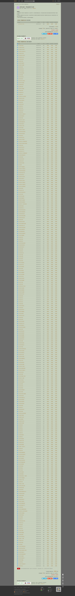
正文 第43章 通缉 (20, 524)
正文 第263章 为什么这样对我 (22, 96)
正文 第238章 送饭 (20, 145)
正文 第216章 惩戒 (20, 188)
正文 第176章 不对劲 (21, 264)
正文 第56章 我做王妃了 (21, 499)
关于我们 (15, 587)
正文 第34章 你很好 (20, 542)
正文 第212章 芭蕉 (20, 194)
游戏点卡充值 (33, 583)
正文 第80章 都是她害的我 (21, 452)
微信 (42, 590)
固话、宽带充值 (38, 583)
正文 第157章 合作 (20, 301)
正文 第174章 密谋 (20, 268)
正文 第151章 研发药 (21, 313)
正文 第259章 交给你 (21, 104)
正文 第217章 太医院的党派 (21, 186)
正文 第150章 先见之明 (21, 315)
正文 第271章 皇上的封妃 (21, 80)
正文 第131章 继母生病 (21, 352)
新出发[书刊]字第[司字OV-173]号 (18, 594)
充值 (51, 28)
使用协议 (29, 587)
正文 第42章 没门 (20, 526)
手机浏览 (49, 591)
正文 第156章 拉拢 (20, 303)
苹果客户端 (50, 590)
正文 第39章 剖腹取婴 (21, 532)
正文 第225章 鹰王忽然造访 (21, 170)
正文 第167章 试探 (20, 282)
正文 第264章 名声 (20, 94)
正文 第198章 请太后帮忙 (21, 221)
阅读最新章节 (34, 8)
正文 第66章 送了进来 (21, 479)
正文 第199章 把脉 (20, 219)
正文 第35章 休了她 (20, 540)
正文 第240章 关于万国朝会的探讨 (22, 141)
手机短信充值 (33, 582)
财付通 (36, 582)
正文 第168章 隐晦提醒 (21, 280)
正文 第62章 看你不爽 (21, 487)
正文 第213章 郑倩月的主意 (21, 192)
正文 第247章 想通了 (21, 127)
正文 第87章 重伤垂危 (21, 438)
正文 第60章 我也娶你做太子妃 (22, 491)
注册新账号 (56, 31)
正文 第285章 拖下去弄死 (21, 55)
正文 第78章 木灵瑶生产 (21, 456)
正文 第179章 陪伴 (20, 258)
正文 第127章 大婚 (20, 360)
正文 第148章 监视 (20, 319)
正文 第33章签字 (20, 544)
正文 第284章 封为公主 (21, 57)
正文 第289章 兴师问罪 (21, 47)
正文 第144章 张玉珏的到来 (21, 327)
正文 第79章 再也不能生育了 (22, 454)
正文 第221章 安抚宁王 (21, 178)
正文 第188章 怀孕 (20, 241)
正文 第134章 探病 (20, 346)
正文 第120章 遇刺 (20, 374)
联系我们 (21, 587)
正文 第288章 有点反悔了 (21, 49)
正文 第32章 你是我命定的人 (22, 546)
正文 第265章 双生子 (21, 92)
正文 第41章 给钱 (20, 528)
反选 (18, 568)
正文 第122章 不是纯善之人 (21, 370)
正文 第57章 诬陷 (20, 497)
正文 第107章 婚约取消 (21, 399)
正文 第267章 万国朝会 (21, 88)
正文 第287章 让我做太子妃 (21, 51)
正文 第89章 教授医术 (21, 434)
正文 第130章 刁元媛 (21, 354)
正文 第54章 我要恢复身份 (21, 503)
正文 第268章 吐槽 (20, 86)
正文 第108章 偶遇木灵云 (21, 397)
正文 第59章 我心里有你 (21, 493)
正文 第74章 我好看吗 (21, 464)
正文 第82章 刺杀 (20, 448)
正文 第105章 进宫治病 (21, 403)
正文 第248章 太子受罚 (21, 125)
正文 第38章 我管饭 (20, 534)
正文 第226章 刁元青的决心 (21, 168)
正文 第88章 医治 (20, 436)
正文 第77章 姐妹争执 (21, 458)
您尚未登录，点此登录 (54, 574)
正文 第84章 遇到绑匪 (21, 444)
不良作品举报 (25, 587)
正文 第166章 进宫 (20, 284)
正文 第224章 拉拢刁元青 (21, 172)
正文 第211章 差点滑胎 (21, 196)
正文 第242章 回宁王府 (21, 137)
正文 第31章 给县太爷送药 (21, 548)
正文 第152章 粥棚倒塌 (21, 311)
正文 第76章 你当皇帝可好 (21, 460)
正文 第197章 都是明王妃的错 (22, 223)
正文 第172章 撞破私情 (21, 272)
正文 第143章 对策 (20, 329)
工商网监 (25, 591)
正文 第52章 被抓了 (20, 507)
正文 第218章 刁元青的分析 (21, 184)
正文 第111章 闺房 (20, 391)
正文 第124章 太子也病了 (21, 366)
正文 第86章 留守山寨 (21, 440)
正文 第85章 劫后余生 (21, 442)
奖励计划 (18, 587)
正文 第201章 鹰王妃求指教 (21, 215)
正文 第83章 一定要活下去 (21, 446)
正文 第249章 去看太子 (21, 123)
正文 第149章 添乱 (20, 317)
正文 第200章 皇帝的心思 (21, 217)
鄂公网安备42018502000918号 (19, 591)
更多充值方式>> (43, 583)
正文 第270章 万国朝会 (21, 82)
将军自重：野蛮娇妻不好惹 (24, 4)
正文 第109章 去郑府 (21, 395)
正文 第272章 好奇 (20, 78)
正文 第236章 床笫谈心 (21, 149)
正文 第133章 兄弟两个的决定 (22, 348)
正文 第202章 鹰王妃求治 (21, 213)
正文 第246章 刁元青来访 (21, 129)
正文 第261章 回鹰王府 (21, 100)
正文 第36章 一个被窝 (21, 538)
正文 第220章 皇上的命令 (21, 180)
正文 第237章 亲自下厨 (21, 147)
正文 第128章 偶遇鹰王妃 (21, 358)
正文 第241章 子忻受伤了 (21, 139)
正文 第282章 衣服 (20, 61)
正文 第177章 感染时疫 (21, 262)
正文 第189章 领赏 (20, 239)
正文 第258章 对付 (20, 106)
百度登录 (55, 33)
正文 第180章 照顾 (20, 256)
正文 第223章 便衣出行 (21, 174)
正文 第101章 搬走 (20, 411)
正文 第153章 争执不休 (21, 309)
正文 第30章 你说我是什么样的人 (22, 550)
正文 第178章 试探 (20, 260)
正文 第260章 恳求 (20, 102)
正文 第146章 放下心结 (21, 323)
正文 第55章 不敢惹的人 (21, 501)
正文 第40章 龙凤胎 (20, 530)
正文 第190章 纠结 (20, 237)
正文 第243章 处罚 (20, 135)
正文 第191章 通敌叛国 (21, 235)
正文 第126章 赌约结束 (21, 362)
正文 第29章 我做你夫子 (21, 552)
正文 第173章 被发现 (21, 270)
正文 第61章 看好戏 (20, 489)
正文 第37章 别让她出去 (21, 536)
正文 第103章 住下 (20, 407)
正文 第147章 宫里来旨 (21, 321)
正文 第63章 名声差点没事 (21, 485)
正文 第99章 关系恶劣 (21, 415)
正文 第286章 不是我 (21, 53)
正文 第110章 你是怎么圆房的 (22, 393)
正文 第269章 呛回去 (21, 84)
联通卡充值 (44, 582)
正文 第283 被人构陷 (21, 59)
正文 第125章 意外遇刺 (21, 364)
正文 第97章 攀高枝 (20, 419)
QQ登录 (44, 33)
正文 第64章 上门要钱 (21, 483)
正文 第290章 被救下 (21, 45)
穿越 (20, 4)
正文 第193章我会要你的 (21, 231)
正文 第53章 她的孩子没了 (21, 505)
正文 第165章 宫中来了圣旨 (21, 286)
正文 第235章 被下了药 (21, 151)
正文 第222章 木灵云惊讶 (21, 176)
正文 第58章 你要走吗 (21, 495)
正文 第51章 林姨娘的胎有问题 (22, 509)
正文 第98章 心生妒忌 (21, 417)
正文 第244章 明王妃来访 (21, 133)
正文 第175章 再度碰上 (21, 266)
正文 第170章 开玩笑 (21, 276)
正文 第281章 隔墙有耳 (21, 63)
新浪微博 (42, 589)
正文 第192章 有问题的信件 (21, 233)
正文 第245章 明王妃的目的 (21, 131)
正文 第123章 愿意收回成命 (21, 368)
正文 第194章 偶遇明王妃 (21, 229)
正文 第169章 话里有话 (21, 278)
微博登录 (49, 33)
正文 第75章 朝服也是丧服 (21, 462)
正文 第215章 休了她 (21, 190)
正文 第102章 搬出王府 (21, 409)
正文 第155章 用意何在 (21, 305)
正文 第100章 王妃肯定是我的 (22, 413)
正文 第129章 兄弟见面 (21, 356)
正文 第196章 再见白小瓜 (21, 225)
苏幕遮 (22, 8)
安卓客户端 (50, 589)
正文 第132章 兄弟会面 (21, 350)
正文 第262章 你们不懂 (21, 98)
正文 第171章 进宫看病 (21, 274)
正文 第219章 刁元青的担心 (21, 182)
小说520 (18, 4)
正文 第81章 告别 (20, 450)
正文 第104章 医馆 (20, 405)
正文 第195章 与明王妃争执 (21, 227)
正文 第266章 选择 (20, 90)
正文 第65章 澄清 (20, 481)
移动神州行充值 (40, 582)
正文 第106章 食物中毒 (21, 401)
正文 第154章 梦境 (20, 307)
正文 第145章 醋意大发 (21, 325)
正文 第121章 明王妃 (21, 372)
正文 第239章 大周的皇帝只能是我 (22, 143)
